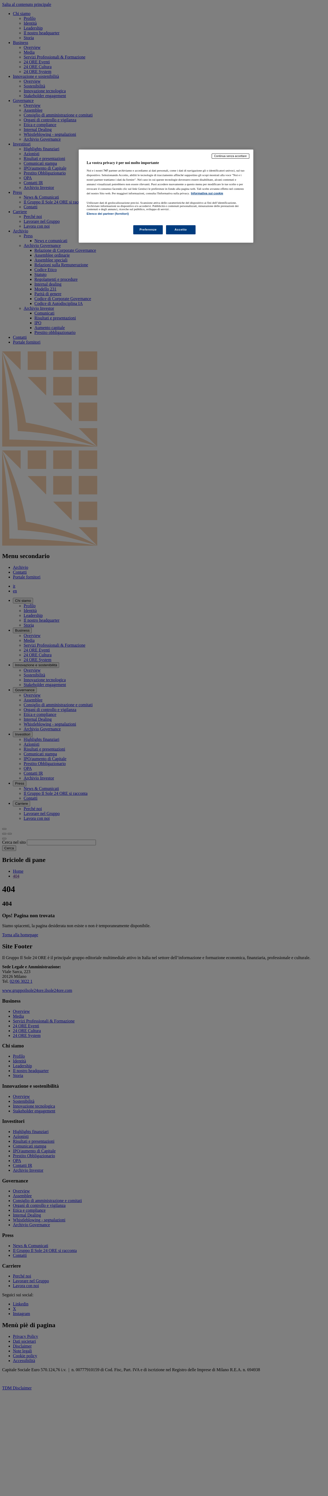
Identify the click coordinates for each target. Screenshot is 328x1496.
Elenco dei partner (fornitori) (108, 213)
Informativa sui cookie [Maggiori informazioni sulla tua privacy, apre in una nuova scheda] (207, 193)
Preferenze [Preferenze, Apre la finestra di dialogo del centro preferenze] (148, 229)
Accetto (181, 229)
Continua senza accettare (230, 156)
